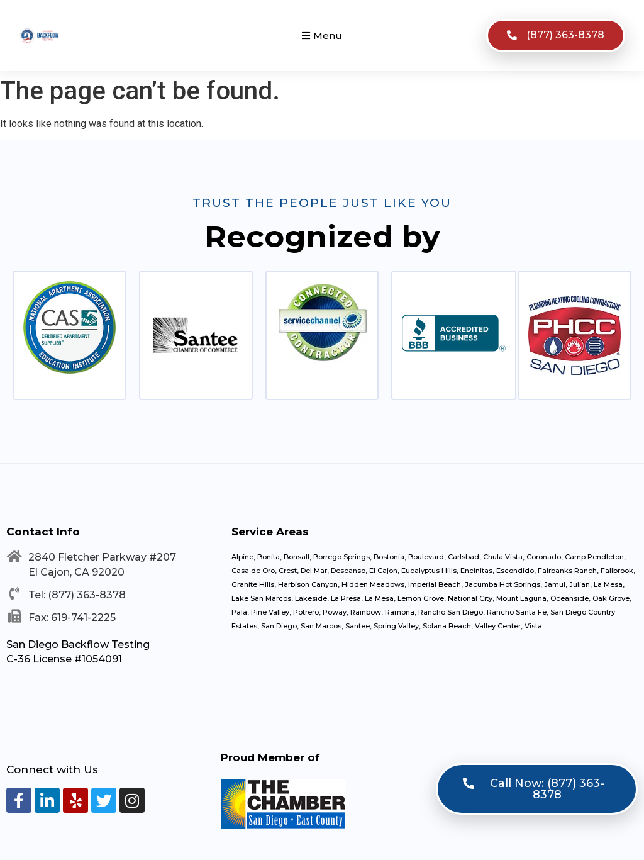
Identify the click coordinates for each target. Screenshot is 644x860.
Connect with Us (52, 769)
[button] (322, 35)
